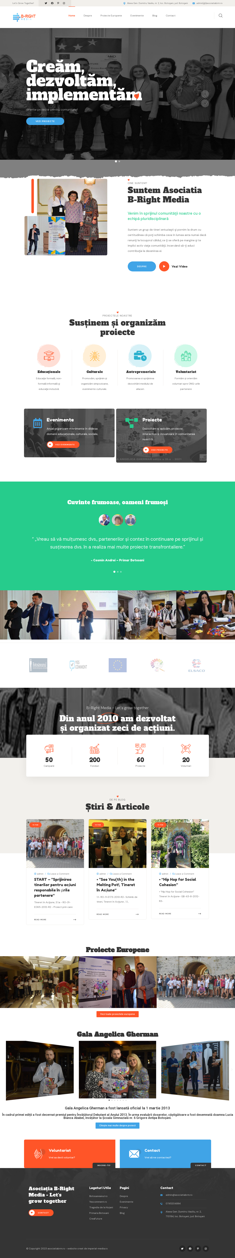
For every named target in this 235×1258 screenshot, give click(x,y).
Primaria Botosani (99, 1213)
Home (72, 15)
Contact (171, 15)
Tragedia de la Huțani (101, 1207)
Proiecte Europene (111, 15)
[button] (116, 161)
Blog (154, 15)
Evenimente (137, 15)
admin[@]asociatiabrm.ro (209, 3)
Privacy (124, 1207)
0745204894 (173, 1203)
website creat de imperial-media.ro (87, 1248)
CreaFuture (95, 1218)
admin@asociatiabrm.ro (179, 1195)
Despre (88, 15)
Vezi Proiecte (45, 121)
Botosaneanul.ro (98, 1196)
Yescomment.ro (98, 1201)
